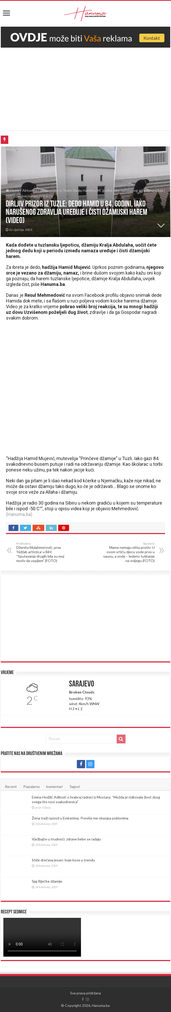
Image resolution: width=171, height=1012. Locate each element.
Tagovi (74, 786)
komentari (54, 786)
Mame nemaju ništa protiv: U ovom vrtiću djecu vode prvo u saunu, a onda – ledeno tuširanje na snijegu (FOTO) (128, 552)
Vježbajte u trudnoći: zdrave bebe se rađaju (66, 839)
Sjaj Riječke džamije (47, 881)
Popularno (31, 786)
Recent (11, 786)
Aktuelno (29, 190)
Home (12, 190)
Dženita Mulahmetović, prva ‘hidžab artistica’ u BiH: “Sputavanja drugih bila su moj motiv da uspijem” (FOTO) (42, 552)
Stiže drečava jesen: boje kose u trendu (63, 860)
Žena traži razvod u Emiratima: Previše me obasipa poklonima (80, 818)
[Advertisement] (85, 86)
